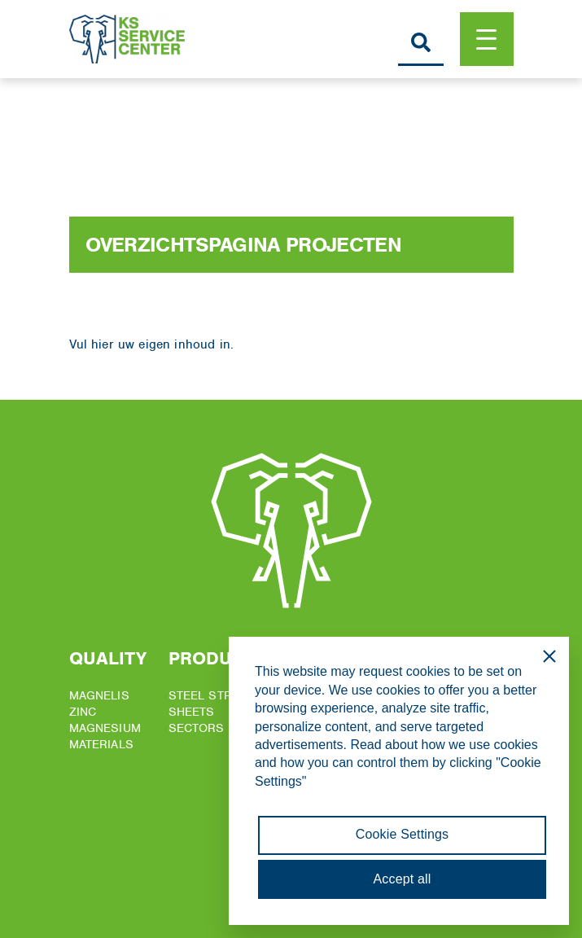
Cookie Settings (402, 834)
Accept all (402, 879)
